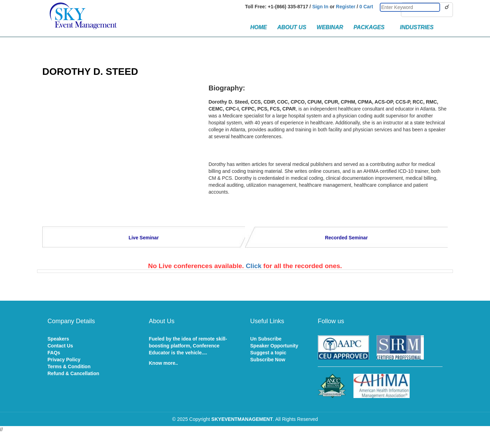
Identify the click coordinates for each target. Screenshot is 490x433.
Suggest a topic (268, 352)
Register (345, 6)
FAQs (53, 352)
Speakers (58, 339)
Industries (417, 27)
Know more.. (163, 363)
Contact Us (60, 345)
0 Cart (366, 6)
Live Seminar (144, 237)
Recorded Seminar (346, 237)
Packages (371, 27)
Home (258, 27)
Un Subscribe (265, 339)
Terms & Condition (68, 366)
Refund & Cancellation (73, 373)
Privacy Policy (63, 359)
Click (253, 265)
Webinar (330, 27)
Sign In (320, 6)
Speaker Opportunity (274, 345)
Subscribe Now (267, 359)
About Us (291, 27)
